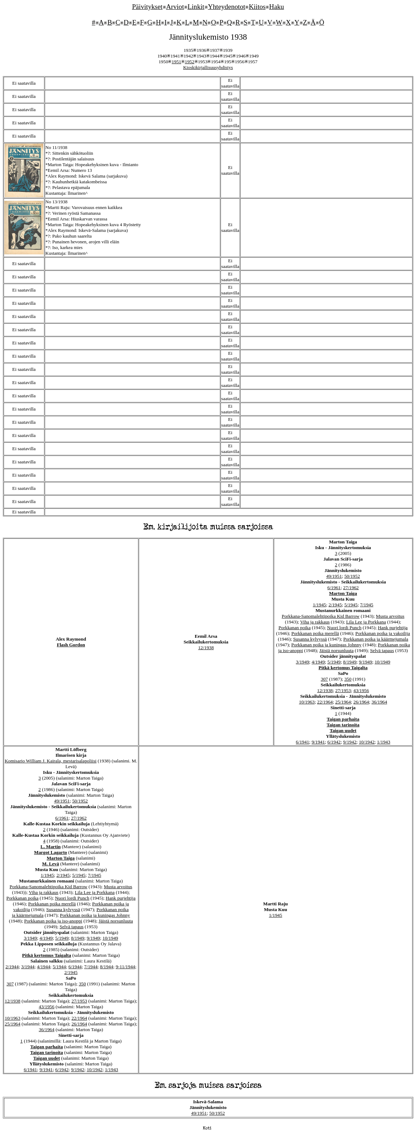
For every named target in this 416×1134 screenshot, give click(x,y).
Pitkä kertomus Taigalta (342, 667)
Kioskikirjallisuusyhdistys (208, 67)
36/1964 (379, 702)
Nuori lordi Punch (344, 627)
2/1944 (12, 966)
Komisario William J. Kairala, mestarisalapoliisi (50, 761)
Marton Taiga (343, 593)
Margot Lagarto (50, 852)
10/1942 (367, 742)
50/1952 (352, 576)
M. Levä (50, 863)
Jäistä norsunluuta (337, 650)
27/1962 (351, 587)
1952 (189, 61)
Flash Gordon (71, 644)
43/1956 (361, 690)
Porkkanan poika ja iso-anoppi (53, 921)
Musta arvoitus (390, 616)
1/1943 (383, 742)
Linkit (196, 6)
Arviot (175, 6)
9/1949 (365, 662)
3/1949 (302, 662)
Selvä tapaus (382, 650)
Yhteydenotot (226, 6)
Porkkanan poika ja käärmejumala (375, 639)
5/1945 (350, 604)
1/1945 (319, 604)
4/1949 (318, 662)
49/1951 (334, 576)
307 (324, 679)
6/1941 (302, 742)
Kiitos (257, 6)
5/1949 (334, 662)
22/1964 (325, 702)
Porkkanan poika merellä (315, 633)
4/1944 (43, 966)
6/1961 (334, 587)
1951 (176, 61)
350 (347, 679)
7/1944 (91, 966)
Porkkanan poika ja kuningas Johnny (326, 644)
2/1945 (335, 604)
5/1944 (59, 966)
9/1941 (318, 742)
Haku (276, 6)
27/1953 (343, 690)
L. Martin (50, 846)
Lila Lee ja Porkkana (366, 622)
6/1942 (334, 742)
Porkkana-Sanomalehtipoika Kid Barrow (321, 616)
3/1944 (27, 966)
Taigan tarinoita (343, 724)
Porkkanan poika (294, 627)
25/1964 (343, 702)
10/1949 (382, 662)
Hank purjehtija (392, 627)
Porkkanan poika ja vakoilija (382, 633)
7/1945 (366, 604)
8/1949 (349, 662)
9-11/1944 (125, 966)
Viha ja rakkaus (315, 622)
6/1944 (74, 966)
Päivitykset (147, 6)
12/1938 (206, 647)
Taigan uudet (343, 730)
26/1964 (361, 702)
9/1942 (349, 742)
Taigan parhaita (343, 719)
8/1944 (106, 966)
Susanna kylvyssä (310, 639)
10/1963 (307, 702)
